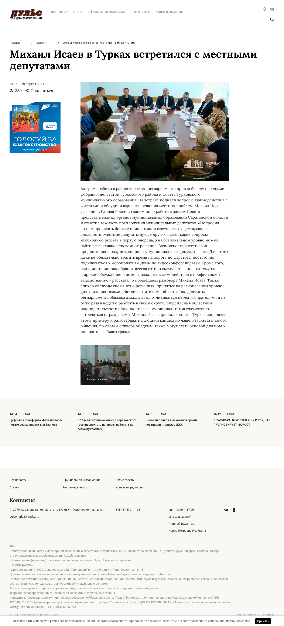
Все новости (18, 480)
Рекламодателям (74, 487)
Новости (41, 63)
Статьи (78, 32)
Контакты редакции (169, 32)
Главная (15, 63)
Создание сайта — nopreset (256, 614)
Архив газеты (140, 32)
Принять (263, 621)
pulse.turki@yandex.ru (24, 516)
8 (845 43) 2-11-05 (128, 509)
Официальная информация (107, 32)
